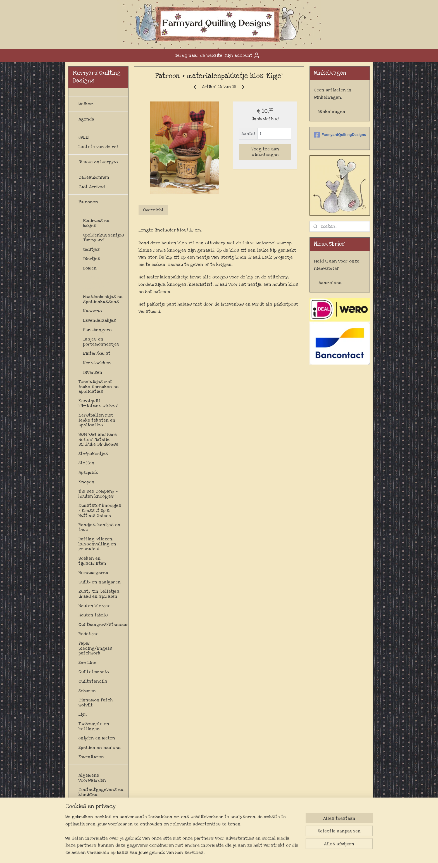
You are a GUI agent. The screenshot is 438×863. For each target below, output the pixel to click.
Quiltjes (91, 249)
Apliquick (88, 472)
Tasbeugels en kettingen (93, 726)
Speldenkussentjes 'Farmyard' (103, 237)
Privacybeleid (92, 827)
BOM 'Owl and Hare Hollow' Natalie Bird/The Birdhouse (98, 439)
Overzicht (153, 210)
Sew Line (87, 662)
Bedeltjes (88, 634)
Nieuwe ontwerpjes (98, 162)
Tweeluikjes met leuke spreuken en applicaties (98, 386)
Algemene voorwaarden (92, 777)
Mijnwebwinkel (282, 853)
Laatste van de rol (98, 147)
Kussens (92, 311)
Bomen (90, 268)
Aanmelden (330, 282)
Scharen (87, 691)
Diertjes (91, 258)
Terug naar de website (198, 55)
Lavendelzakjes (99, 320)
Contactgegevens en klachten (100, 792)
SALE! (83, 137)
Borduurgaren (93, 572)
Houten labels (93, 615)
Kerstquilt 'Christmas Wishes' (98, 403)
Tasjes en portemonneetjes (101, 341)
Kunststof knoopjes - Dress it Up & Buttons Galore (99, 510)
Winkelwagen (331, 111)
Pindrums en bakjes (96, 223)
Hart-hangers (97, 330)
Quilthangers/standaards (103, 624)
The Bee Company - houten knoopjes (98, 493)
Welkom (86, 104)
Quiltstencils (93, 681)
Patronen (88, 202)
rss (221, 853)
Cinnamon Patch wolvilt (95, 702)
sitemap (211, 853)
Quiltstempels (93, 672)
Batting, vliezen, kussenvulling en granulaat (97, 544)
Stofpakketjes (93, 454)
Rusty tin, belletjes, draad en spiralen (99, 593)
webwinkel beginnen (240, 853)
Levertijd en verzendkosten (94, 815)
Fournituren (91, 757)
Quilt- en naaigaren (99, 582)
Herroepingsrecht (97, 804)
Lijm (82, 714)
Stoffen (86, 463)
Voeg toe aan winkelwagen (265, 151)
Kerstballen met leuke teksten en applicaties (96, 420)
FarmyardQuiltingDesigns (339, 134)
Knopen (86, 482)
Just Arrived (91, 187)
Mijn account (242, 55)
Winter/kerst (96, 353)
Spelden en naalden (99, 747)
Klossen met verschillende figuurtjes (98, 282)
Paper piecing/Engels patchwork (95, 648)
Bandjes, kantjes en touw (99, 527)
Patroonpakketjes (97, 211)
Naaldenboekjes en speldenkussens (103, 299)
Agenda (86, 119)
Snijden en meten (96, 738)
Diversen (92, 372)
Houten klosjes (94, 606)
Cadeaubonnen (93, 177)
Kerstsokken (97, 363)
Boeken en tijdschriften (92, 560)
